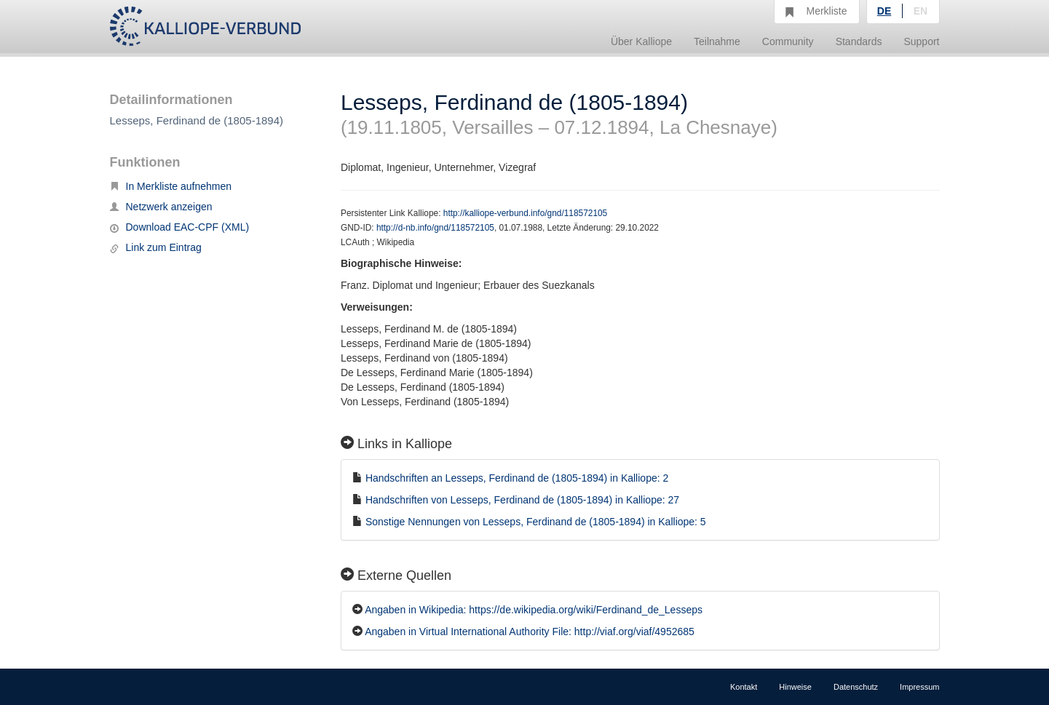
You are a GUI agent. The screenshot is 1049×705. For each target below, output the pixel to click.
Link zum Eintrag (156, 247)
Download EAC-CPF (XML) (180, 227)
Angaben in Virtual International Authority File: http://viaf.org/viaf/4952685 (529, 631)
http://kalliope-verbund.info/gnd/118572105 (525, 213)
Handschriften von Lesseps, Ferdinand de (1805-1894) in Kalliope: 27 (522, 500)
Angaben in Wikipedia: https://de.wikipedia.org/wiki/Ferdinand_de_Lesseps (533, 610)
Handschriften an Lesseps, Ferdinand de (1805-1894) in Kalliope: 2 (516, 478)
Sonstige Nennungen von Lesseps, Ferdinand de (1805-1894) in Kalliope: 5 (535, 521)
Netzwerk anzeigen (161, 206)
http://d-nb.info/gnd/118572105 (435, 228)
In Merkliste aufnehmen (171, 186)
